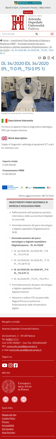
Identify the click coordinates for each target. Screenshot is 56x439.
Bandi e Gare (11, 7)
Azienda (28, 12)
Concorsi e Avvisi (28, 7)
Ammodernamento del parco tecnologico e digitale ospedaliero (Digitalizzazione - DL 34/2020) (29, 241)
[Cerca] (17, 33)
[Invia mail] (39, 58)
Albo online (45, 7)
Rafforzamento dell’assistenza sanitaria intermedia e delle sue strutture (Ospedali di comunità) (32, 216)
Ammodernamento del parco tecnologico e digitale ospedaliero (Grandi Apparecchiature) (32, 288)
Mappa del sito (9, 415)
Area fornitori (8, 432)
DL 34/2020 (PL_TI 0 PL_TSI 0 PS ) (31, 279)
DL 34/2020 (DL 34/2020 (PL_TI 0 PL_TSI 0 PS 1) (31, 271)
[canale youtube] (4, 365)
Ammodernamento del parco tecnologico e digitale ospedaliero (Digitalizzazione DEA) (32, 228)
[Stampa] (44, 58)
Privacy (5, 422)
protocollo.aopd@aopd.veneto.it (25, 350)
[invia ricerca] (36, 33)
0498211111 (12, 339)
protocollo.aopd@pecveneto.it (22, 346)
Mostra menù (52, 33)
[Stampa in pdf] (49, 58)
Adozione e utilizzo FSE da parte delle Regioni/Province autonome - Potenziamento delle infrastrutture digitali (30, 303)
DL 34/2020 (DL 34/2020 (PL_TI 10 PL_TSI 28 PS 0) (31, 262)
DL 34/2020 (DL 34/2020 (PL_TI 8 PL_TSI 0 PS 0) (31, 252)
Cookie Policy (8, 418)
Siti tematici (8, 429)
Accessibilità (8, 425)
